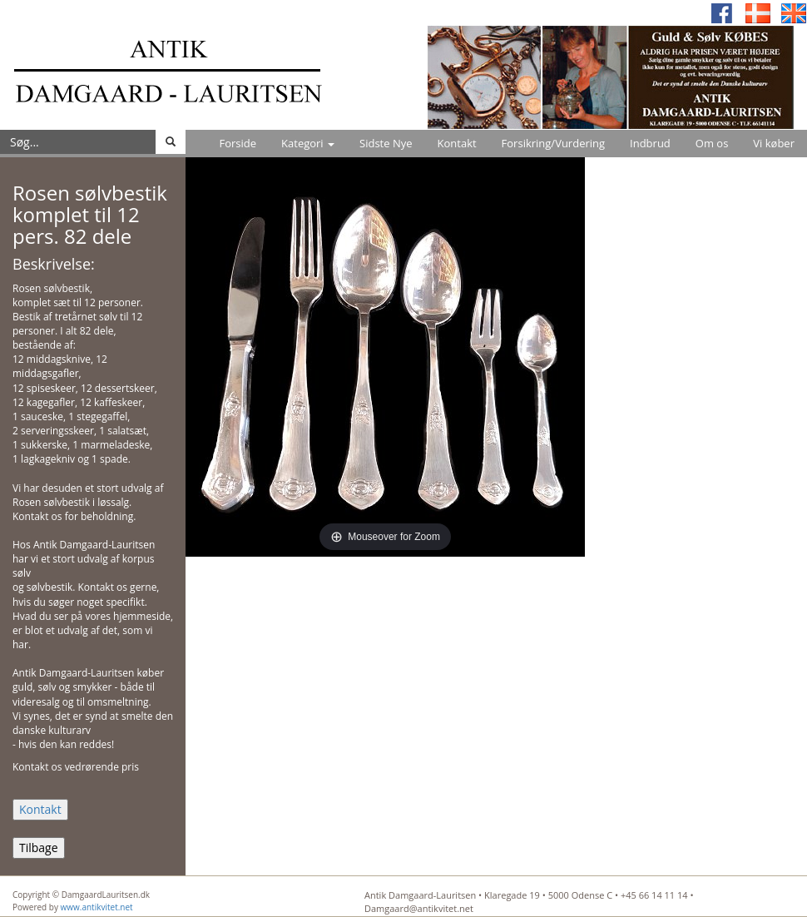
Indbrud (650, 143)
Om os (712, 143)
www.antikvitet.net (97, 907)
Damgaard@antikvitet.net (418, 908)
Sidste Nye (385, 143)
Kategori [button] (307, 143)
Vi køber (774, 143)
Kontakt (457, 143)
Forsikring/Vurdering (553, 143)
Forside (237, 143)
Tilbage (38, 847)
